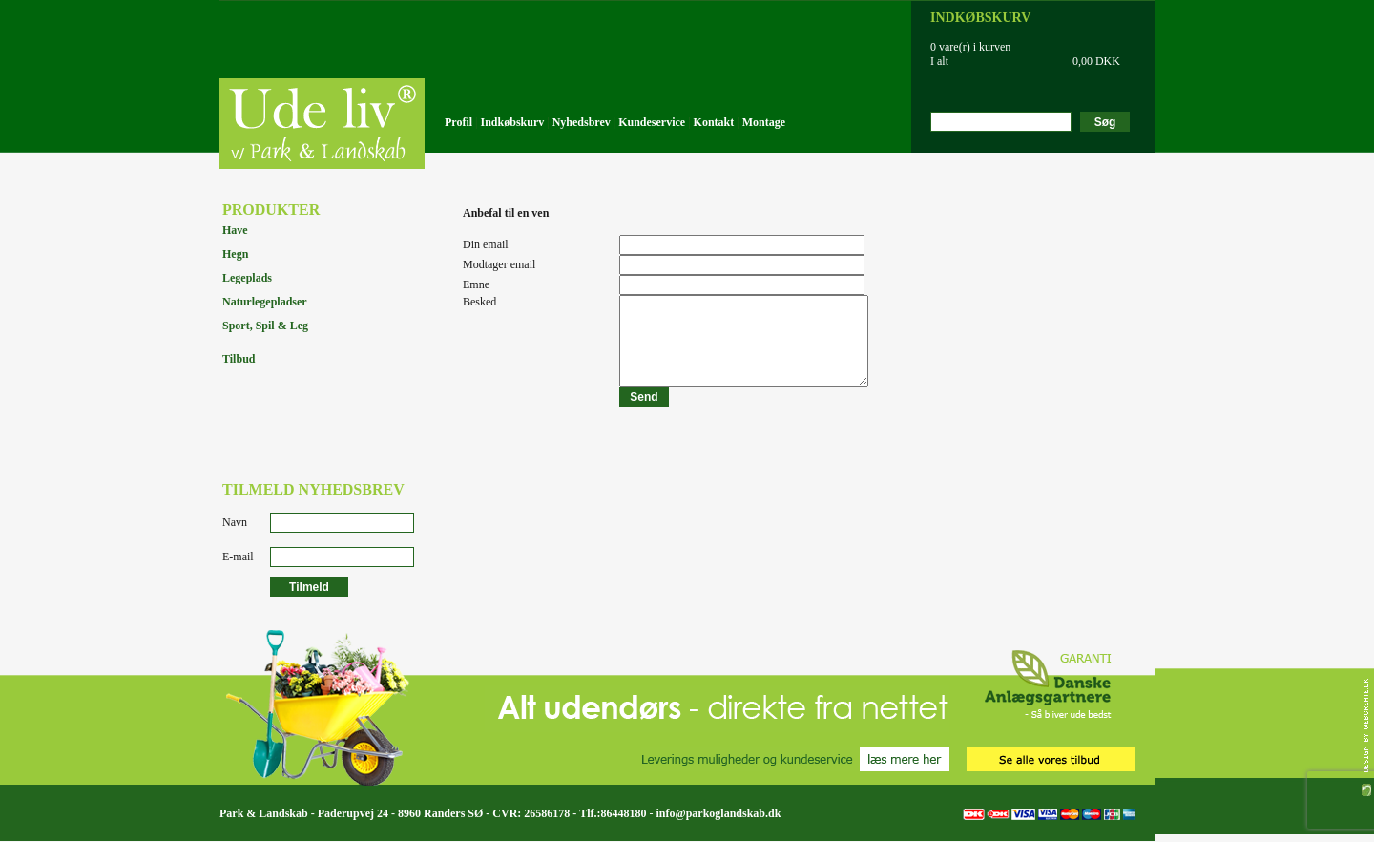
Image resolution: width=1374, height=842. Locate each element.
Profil (458, 122)
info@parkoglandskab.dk (718, 813)
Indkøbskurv (513, 122)
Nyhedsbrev (581, 122)
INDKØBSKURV (980, 18)
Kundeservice (651, 122)
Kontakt (714, 122)
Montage (763, 122)
